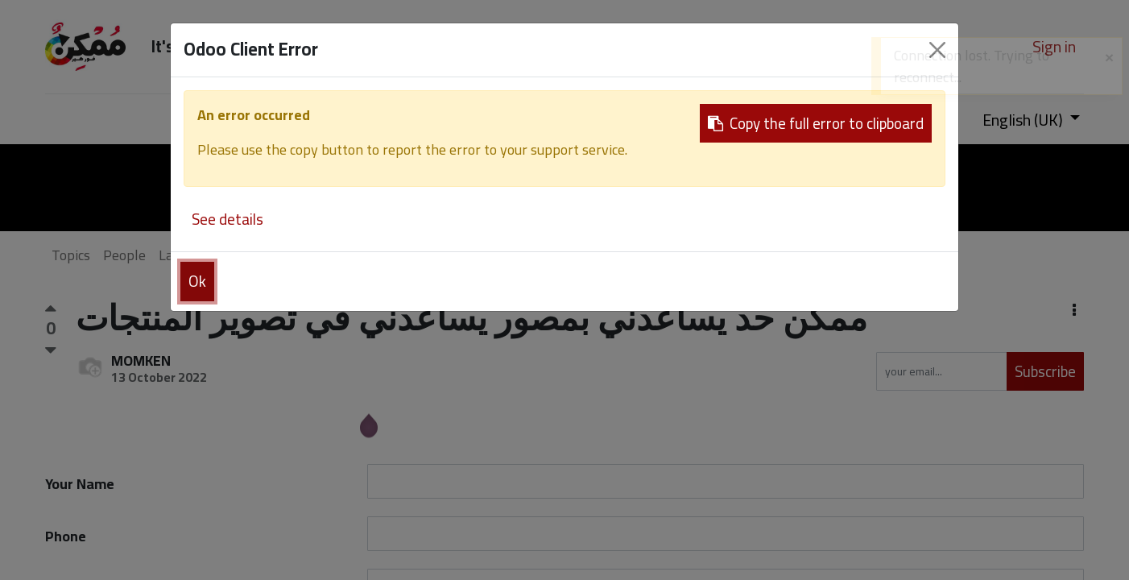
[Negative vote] (50, 350)
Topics (71, 255)
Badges (234, 255)
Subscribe (1045, 371)
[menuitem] (199, 119)
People (124, 255)
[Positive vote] (50, 312)
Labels (179, 255)
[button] (1074, 310)
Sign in (1054, 46)
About (288, 255)
